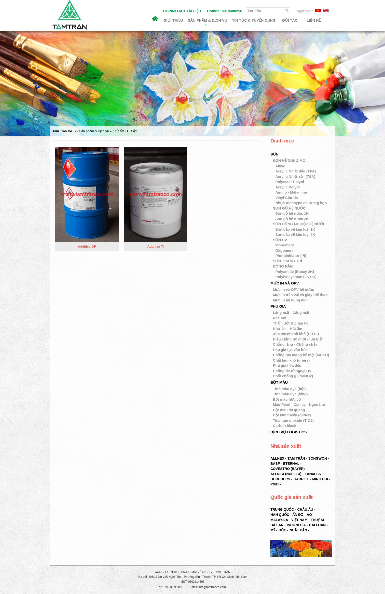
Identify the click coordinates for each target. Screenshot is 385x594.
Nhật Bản (298, 530)
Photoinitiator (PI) (291, 256)
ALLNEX (277, 458)
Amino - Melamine (291, 192)
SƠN (274, 154)
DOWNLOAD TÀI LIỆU (182, 11)
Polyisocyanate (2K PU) (296, 277)
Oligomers (284, 250)
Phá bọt (279, 318)
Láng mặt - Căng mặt (291, 313)
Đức (282, 530)
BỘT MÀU (279, 382)
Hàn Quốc (279, 515)
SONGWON (317, 458)
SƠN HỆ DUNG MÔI (289, 160)
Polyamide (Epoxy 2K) (295, 271)
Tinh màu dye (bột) (289, 389)
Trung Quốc (282, 509)
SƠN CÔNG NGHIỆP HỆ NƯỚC (299, 224)
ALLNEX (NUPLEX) (285, 474)
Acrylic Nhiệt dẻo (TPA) (296, 171)
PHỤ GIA (278, 306)
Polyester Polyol (290, 182)
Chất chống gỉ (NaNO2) (293, 376)
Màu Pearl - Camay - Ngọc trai (299, 404)
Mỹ (272, 530)
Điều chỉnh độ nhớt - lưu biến (298, 339)
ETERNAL (291, 464)
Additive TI (155, 246)
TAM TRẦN (296, 458)
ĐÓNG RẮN (283, 266)
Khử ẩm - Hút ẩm (287, 328)
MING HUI (320, 479)
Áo (309, 515)
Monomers (285, 245)
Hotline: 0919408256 (224, 11)
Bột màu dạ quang (289, 410)
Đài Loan (317, 525)
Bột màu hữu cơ (287, 399)
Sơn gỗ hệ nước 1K (292, 213)
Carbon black (284, 426)
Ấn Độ (297, 515)
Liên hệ (314, 20)
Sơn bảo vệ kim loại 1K (295, 229)
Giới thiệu (173, 20)
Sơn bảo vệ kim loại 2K (295, 234)
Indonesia (296, 525)
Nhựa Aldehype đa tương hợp (301, 203)
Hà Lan (276, 525)
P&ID (274, 484)
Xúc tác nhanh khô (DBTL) (296, 334)
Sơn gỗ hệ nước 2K (292, 219)
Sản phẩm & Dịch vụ (207, 22)
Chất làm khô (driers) (291, 360)
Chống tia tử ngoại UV (292, 371)
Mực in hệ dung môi (290, 300)
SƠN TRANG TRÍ (287, 261)
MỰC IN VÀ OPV (284, 283)
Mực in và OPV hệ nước (293, 289)
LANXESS (313, 474)
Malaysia (279, 520)
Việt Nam (299, 520)
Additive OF (87, 246)
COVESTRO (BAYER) (287, 469)
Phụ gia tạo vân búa (290, 350)
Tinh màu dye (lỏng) (290, 394)
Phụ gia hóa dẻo (287, 365)
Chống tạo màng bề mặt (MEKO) (301, 355)
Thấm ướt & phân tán (291, 323)
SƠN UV (280, 240)
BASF (275, 464)
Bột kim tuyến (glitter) (292, 415)
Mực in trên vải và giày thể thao (300, 295)
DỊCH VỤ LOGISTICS (288, 432)
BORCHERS (280, 479)
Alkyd (280, 166)
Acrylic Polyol (288, 187)
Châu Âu (305, 509)
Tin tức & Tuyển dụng (253, 20)
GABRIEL (301, 479)
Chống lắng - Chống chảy (295, 344)
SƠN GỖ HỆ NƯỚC (289, 208)
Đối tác (290, 20)
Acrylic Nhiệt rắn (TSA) (295, 176)
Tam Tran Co (62, 131)
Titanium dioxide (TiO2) (293, 420)
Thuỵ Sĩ (317, 520)
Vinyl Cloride (287, 198)
